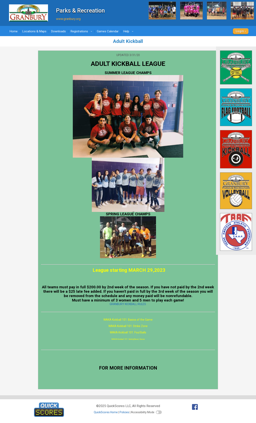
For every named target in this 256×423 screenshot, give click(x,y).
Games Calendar (108, 31)
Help (129, 31)
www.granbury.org (68, 19)
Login (240, 31)
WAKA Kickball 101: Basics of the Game (128, 319)
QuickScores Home (106, 412)
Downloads (58, 31)
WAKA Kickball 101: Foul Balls (128, 332)
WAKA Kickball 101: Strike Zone (128, 326)
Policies (124, 412)
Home (14, 31)
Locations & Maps (34, 31)
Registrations (82, 31)
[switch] (159, 412)
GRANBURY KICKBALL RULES (128, 304)
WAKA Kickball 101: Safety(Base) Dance (128, 339)
